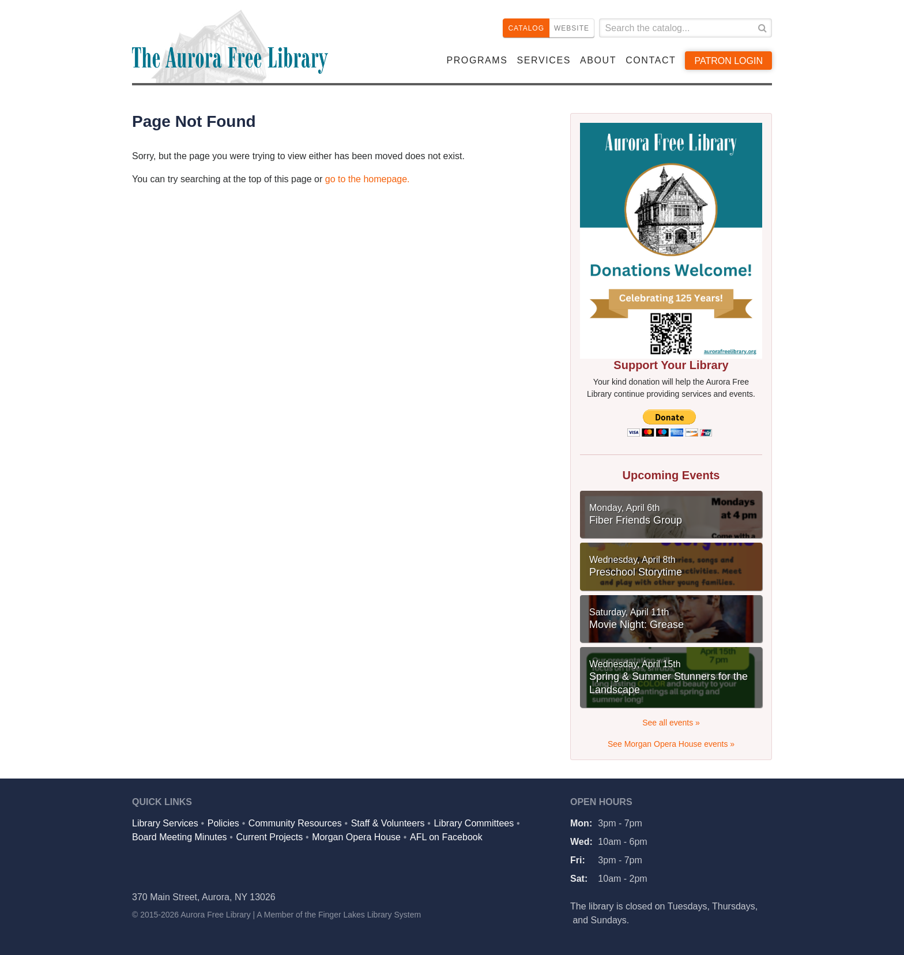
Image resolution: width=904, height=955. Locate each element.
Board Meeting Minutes (179, 837)
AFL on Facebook (446, 837)
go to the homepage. (367, 179)
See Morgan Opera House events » (671, 744)
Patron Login (728, 61)
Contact (651, 60)
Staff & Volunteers (388, 823)
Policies (223, 823)
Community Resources (295, 823)
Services (544, 60)
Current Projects (269, 837)
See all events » (671, 722)
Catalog (526, 28)
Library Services (165, 823)
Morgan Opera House (356, 837)
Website (571, 28)
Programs (476, 60)
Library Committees (474, 823)
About (598, 60)
